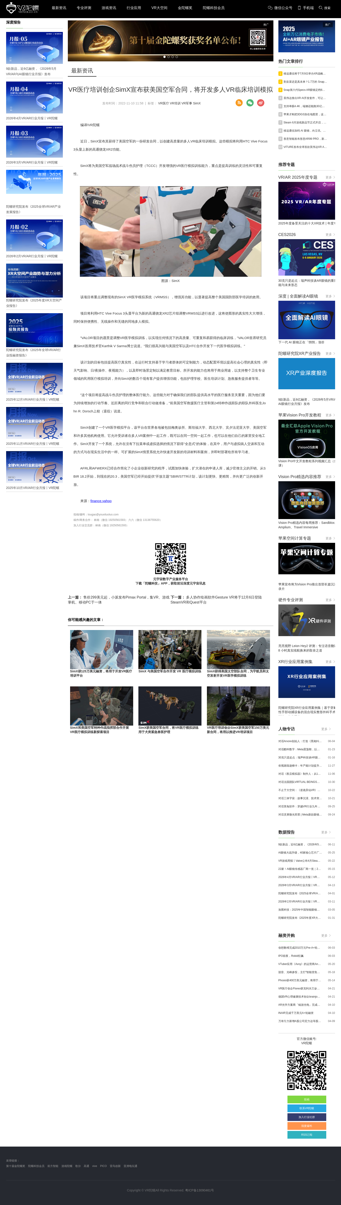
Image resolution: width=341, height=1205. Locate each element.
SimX (197, 103)
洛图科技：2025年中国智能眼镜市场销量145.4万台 (300, 909)
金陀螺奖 (185, 8)
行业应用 (134, 8)
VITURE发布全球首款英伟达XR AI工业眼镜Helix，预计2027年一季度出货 (306, 147)
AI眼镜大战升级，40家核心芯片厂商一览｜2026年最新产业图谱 (300, 852)
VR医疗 (163, 103)
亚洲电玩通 (130, 1166)
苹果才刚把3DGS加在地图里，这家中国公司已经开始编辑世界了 (306, 114)
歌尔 (78, 1166)
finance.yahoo (101, 501)
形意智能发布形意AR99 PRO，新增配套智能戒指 (306, 138)
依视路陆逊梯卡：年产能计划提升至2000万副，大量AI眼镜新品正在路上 (300, 765)
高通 (86, 1166)
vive (94, 1166)
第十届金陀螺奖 (15, 1166)
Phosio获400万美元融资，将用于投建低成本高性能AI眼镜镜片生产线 (300, 980)
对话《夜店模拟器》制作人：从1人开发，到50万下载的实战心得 (300, 773)
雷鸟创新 (115, 1166)
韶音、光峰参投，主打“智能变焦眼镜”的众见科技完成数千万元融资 (300, 972)
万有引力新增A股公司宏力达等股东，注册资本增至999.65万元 (300, 1021)
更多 (330, 177)
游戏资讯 (109, 8)
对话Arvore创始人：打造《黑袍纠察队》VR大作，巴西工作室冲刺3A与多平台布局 (300, 741)
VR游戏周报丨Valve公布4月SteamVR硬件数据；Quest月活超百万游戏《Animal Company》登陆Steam (300, 860)
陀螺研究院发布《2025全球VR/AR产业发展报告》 (300, 893)
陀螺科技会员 (214, 8)
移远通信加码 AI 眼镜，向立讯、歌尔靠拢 (306, 130)
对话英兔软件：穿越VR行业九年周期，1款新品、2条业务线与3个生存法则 (300, 806)
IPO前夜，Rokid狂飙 (291, 955)
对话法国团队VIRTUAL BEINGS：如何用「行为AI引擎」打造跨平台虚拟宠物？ (300, 782)
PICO (103, 1166)
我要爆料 (306, 1126)
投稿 (306, 1099)
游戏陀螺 (66, 1166)
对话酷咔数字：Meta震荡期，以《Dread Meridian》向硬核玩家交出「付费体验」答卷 (300, 749)
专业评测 (84, 8)
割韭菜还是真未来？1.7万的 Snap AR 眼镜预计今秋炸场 (306, 81)
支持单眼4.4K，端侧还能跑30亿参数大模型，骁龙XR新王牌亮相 (306, 106)
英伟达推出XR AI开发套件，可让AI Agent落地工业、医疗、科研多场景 (306, 98)
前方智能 (52, 1166)
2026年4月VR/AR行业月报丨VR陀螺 (300, 877)
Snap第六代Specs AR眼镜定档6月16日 (306, 89)
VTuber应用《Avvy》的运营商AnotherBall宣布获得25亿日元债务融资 (300, 964)
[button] (164, 57)
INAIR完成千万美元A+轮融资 (296, 1013)
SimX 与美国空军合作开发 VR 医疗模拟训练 (169, 671)
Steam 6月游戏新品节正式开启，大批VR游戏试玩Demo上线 (306, 122)
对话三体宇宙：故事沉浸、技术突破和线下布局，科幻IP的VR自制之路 (300, 798)
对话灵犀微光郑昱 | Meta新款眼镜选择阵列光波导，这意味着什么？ (300, 814)
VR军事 (187, 103)
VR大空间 (159, 8)
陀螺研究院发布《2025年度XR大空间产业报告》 (300, 917)
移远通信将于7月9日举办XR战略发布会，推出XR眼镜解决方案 (306, 73)
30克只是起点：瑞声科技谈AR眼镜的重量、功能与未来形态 (300, 757)
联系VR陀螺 (306, 1108)
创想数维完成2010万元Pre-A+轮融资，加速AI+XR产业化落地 (300, 947)
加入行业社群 (307, 1117)
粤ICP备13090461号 (199, 1190)
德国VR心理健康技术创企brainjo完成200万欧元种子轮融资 (300, 996)
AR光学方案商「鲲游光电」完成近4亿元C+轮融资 (300, 1004)
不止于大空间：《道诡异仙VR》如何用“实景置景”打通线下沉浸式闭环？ (300, 790)
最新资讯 (59, 8)
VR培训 (175, 103)
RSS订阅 (306, 1134)
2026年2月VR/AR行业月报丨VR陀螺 (300, 901)
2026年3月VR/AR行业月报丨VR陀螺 (300, 885)
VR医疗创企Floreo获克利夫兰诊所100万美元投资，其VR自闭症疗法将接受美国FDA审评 (300, 988)
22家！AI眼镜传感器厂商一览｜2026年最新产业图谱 (300, 869)
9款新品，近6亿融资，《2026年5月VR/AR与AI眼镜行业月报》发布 (300, 844)
